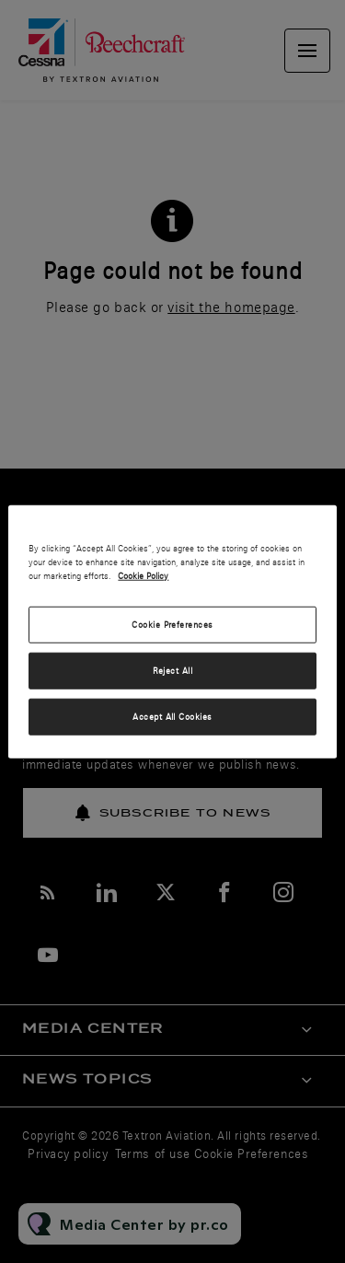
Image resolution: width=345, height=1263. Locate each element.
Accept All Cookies (172, 716)
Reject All (173, 670)
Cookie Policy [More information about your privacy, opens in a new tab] (143, 576)
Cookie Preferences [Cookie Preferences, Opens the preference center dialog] (172, 625)
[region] (172, 632)
